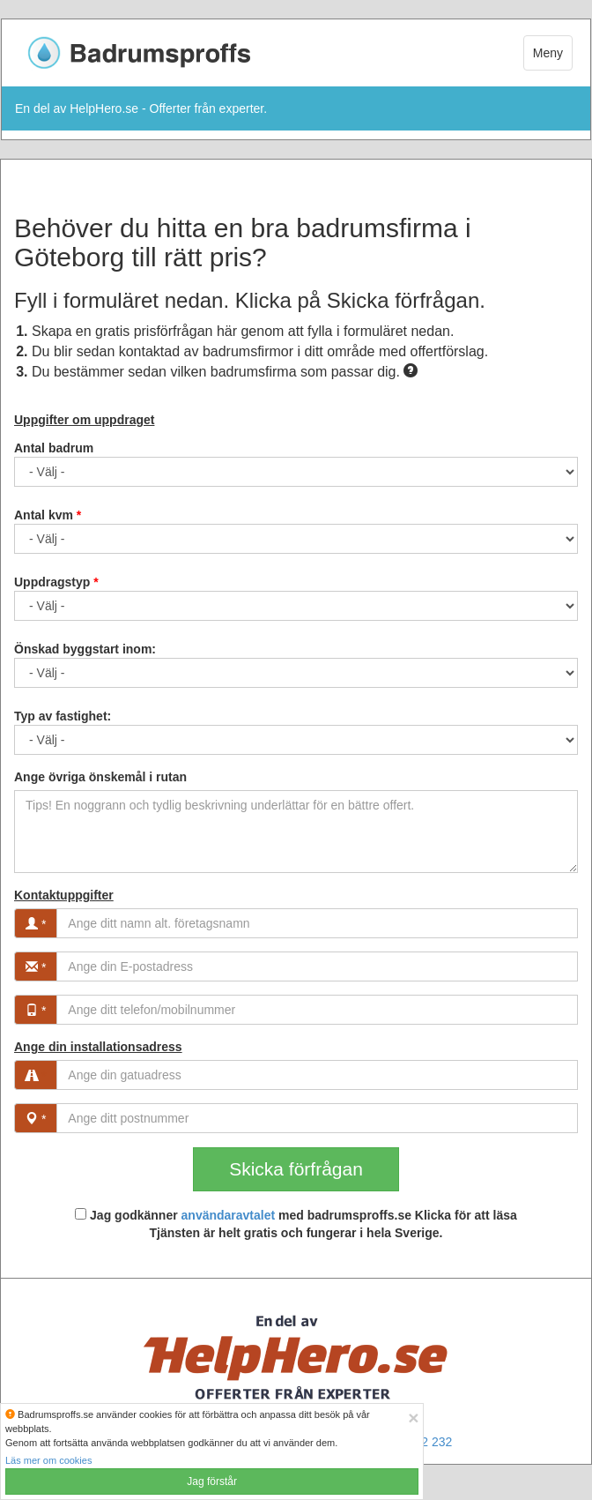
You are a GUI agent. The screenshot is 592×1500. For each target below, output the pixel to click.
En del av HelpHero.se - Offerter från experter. (141, 108)
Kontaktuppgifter (64, 895)
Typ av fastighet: (62, 716)
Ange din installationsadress (98, 1047)
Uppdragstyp (56, 582)
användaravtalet (228, 1215)
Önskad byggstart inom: (85, 649)
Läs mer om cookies (48, 1460)
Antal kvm (47, 515)
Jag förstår (212, 1481)
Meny (548, 53)
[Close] (413, 1417)
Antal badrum (53, 448)
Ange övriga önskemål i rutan (100, 777)
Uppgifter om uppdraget (84, 420)
